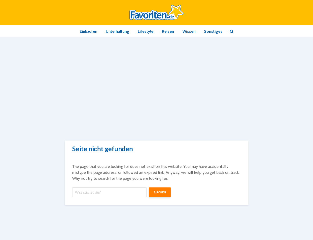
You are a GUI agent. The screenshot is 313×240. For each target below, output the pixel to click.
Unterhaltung (117, 31)
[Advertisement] (157, 74)
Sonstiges (213, 31)
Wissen (189, 31)
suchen (160, 192)
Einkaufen (88, 31)
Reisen (168, 31)
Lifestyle (145, 31)
